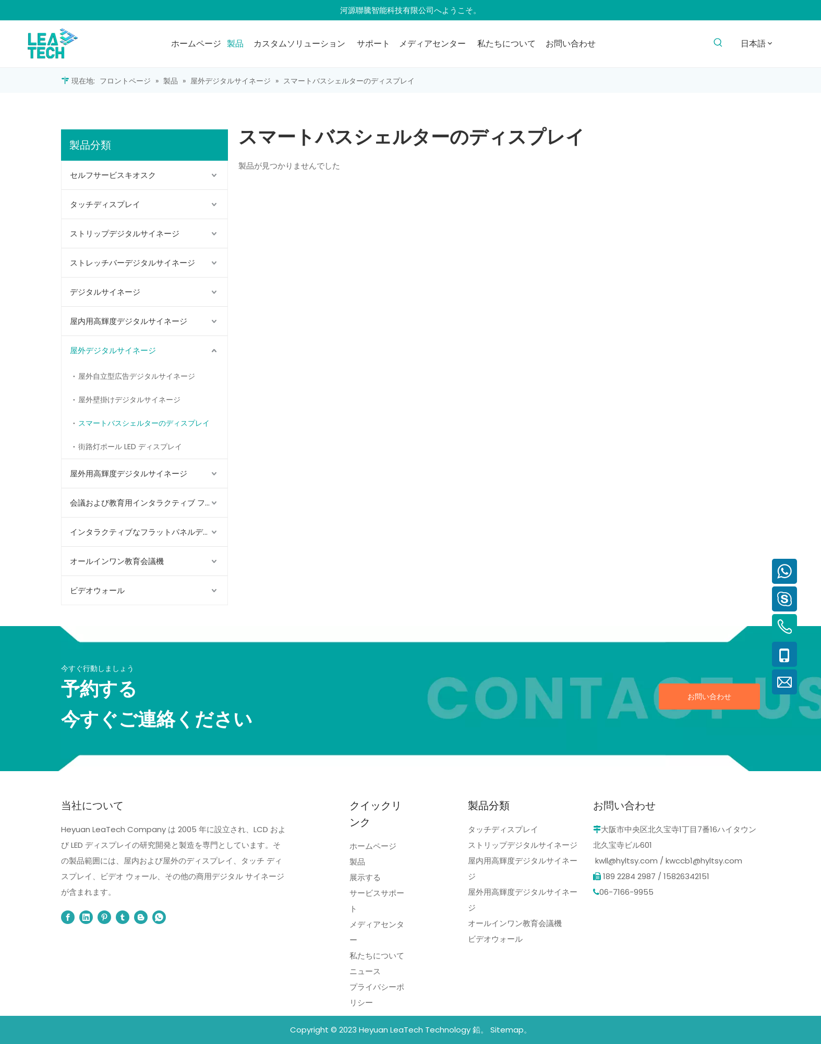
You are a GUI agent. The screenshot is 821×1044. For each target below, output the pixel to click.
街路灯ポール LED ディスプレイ (130, 446)
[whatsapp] (159, 917)
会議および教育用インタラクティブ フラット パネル (148, 502)
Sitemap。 (511, 1029)
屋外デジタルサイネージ (113, 350)
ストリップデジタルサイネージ (124, 233)
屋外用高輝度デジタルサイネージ (128, 473)
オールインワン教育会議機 (117, 561)
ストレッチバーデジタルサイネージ (132, 262)
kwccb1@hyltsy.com (704, 860)
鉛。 (480, 1029)
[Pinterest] (104, 917)
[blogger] (141, 917)
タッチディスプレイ (105, 204)
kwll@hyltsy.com (626, 860)
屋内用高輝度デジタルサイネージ (128, 321)
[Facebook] (68, 917)
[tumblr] (122, 917)
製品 (357, 861)
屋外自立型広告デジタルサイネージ (136, 376)
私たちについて (376, 955)
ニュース (365, 971)
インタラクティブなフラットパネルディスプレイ (148, 531)
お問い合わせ (709, 696)
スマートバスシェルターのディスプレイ (144, 423)
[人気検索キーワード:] (718, 43)
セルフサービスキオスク (113, 175)
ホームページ (372, 846)
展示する (365, 877)
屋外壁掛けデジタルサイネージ (129, 399)
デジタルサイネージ (105, 291)
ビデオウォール (97, 590)
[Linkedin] (86, 917)
